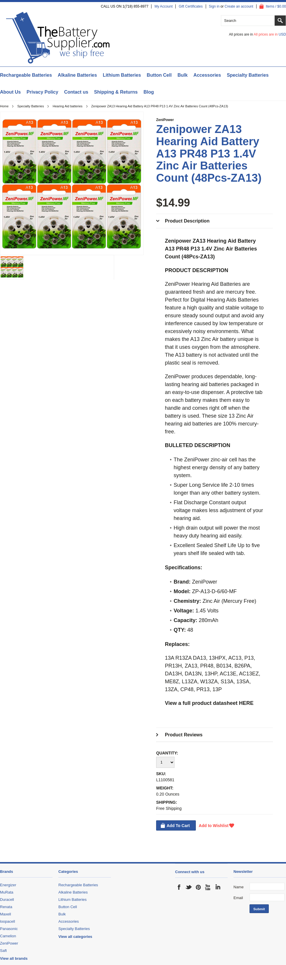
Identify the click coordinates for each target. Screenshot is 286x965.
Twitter (189, 887)
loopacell (7, 921)
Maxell (5, 914)
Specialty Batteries (247, 75)
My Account (163, 6)
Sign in (214, 6)
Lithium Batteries (122, 75)
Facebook (179, 887)
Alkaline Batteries (77, 75)
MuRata (6, 892)
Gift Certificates (191, 6)
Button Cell (159, 75)
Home (4, 106)
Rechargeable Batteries (26, 75)
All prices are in (270, 34)
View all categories (75, 936)
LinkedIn (218, 887)
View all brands (13, 958)
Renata (6, 907)
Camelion (8, 936)
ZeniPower (165, 120)
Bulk (182, 75)
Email (238, 898)
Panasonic (9, 929)
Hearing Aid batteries (67, 106)
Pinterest (198, 887)
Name (238, 887)
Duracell (7, 899)
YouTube (208, 887)
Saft (3, 950)
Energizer (8, 885)
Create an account (239, 6)
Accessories (207, 75)
